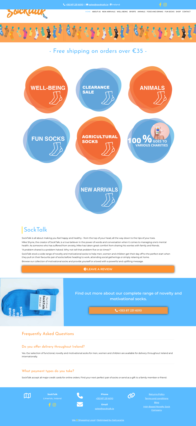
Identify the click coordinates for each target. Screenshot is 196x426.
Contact (186, 12)
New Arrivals (106, 12)
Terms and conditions (156, 398)
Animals (140, 12)
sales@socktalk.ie (98, 4)
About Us (94, 12)
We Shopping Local (83, 420)
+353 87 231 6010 (74, 4)
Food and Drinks (154, 12)
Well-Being (120, 12)
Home (85, 12)
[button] (98, 269)
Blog (156, 402)
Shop (178, 12)
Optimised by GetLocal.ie (110, 420)
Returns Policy (157, 394)
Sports (131, 12)
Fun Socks (169, 12)
